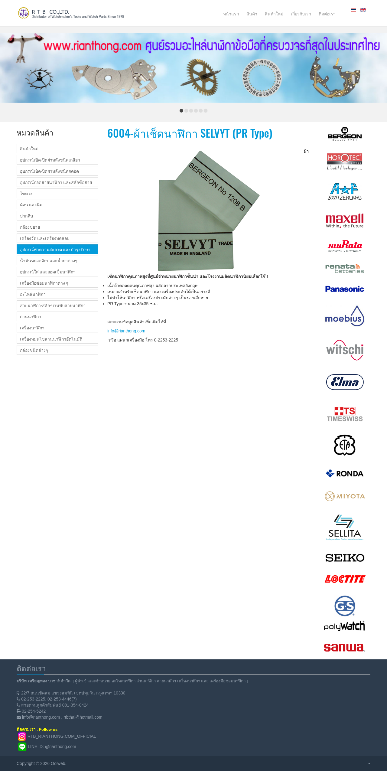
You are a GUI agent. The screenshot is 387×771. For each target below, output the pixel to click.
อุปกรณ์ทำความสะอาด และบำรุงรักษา (55, 249)
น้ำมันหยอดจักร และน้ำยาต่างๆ (48, 260)
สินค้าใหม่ (29, 148)
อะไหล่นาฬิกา (33, 294)
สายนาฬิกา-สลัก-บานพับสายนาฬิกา (53, 305)
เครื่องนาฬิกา (32, 328)
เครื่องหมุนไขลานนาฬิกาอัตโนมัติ (51, 339)
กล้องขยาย (30, 227)
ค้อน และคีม (31, 204)
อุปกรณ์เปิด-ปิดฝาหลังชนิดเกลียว (50, 160)
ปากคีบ (26, 216)
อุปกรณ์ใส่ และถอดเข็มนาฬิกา (48, 272)
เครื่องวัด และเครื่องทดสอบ (45, 238)
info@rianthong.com (126, 330)
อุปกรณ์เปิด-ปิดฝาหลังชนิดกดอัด (49, 171)
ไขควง (26, 193)
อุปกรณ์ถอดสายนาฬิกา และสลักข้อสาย (56, 182)
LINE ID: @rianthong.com (52, 746)
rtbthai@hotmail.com (82, 717)
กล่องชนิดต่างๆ (34, 350)
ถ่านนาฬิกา (30, 316)
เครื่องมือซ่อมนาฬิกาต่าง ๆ (44, 283)
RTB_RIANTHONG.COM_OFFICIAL (62, 735)
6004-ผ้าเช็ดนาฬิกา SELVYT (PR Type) (189, 133)
